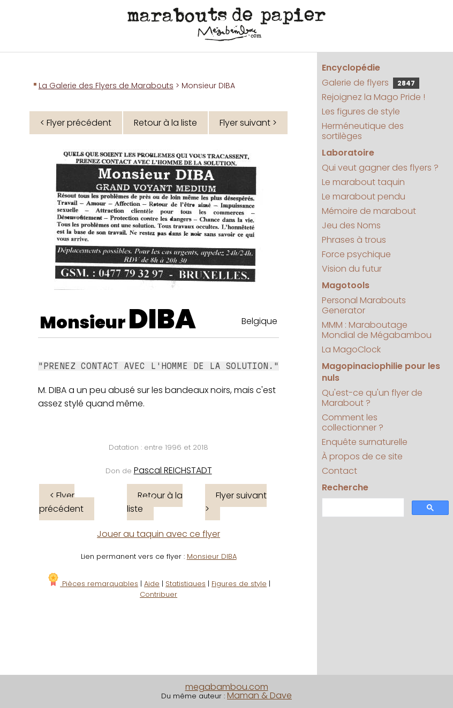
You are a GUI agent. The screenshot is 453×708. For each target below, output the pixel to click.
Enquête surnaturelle (364, 442)
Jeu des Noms (351, 225)
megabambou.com (226, 687)
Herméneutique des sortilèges (363, 131)
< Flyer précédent (75, 123)
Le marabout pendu (363, 196)
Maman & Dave (259, 695)
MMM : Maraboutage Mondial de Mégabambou (377, 330)
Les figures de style (361, 111)
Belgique (259, 321)
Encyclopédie (351, 67)
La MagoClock (351, 349)
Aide (152, 584)
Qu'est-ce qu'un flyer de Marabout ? (372, 398)
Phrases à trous (354, 240)
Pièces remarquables (92, 584)
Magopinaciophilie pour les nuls (381, 372)
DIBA (162, 319)
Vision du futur (352, 269)
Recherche (345, 487)
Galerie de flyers (370, 82)
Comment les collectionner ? (352, 422)
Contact (339, 471)
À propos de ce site (362, 456)
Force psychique (356, 254)
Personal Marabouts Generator (364, 305)
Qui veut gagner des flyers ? (380, 167)
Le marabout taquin (363, 182)
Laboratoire (348, 153)
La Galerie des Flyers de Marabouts (106, 85)
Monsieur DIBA (212, 556)
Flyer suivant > (248, 123)
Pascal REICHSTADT (173, 470)
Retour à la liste (165, 123)
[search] (362, 507)
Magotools (345, 285)
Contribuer (158, 594)
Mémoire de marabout (369, 211)
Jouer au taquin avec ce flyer (158, 534)
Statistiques (185, 584)
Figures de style (239, 584)
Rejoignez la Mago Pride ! (373, 97)
